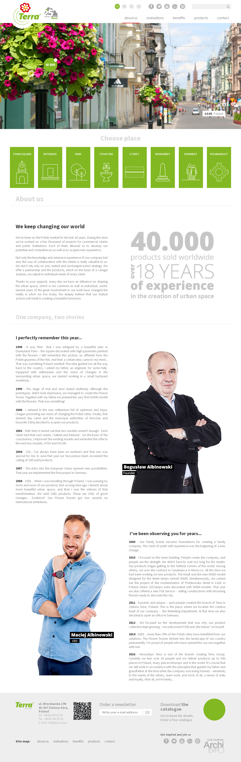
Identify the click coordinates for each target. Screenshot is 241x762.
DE (124, 6)
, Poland (210, 113)
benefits (179, 17)
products (201, 17)
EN (117, 6)
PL (131, 6)
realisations (155, 17)
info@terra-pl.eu (57, 723)
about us (130, 17)
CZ (138, 6)
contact (223, 17)
